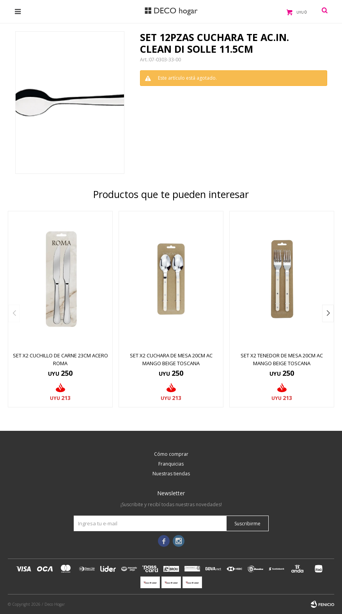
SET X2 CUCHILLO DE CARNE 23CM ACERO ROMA (60, 359)
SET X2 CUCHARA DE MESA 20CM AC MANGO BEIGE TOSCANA (171, 359)
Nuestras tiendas (171, 473)
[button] (328, 313)
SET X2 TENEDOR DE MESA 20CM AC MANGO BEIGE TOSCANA (282, 359)
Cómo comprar (171, 454)
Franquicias (171, 463)
